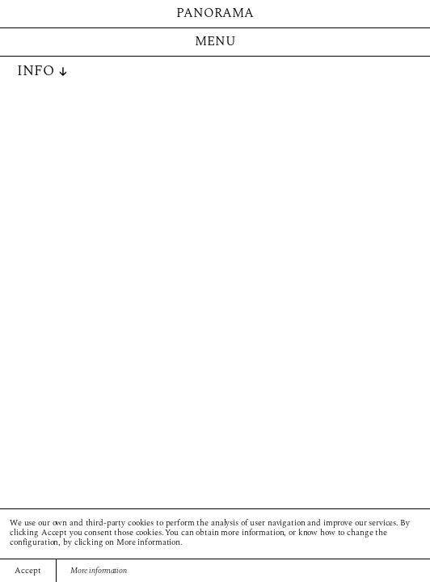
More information (98, 571)
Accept (27, 571)
